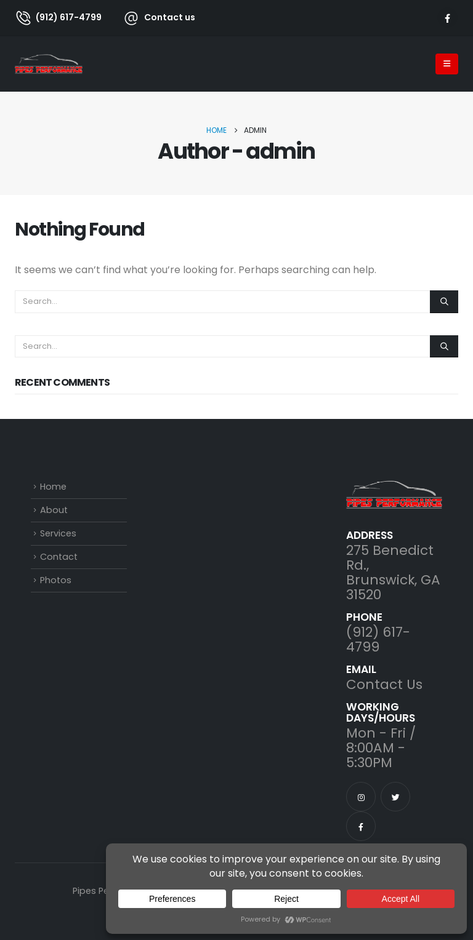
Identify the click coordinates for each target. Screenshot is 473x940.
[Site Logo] (49, 64)
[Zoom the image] (394, 488)
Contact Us (384, 684)
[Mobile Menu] (446, 64)
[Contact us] (152, 17)
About (54, 510)
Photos (55, 580)
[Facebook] (447, 17)
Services (58, 533)
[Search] (444, 301)
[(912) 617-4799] (58, 17)
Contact (59, 557)
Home (53, 486)
